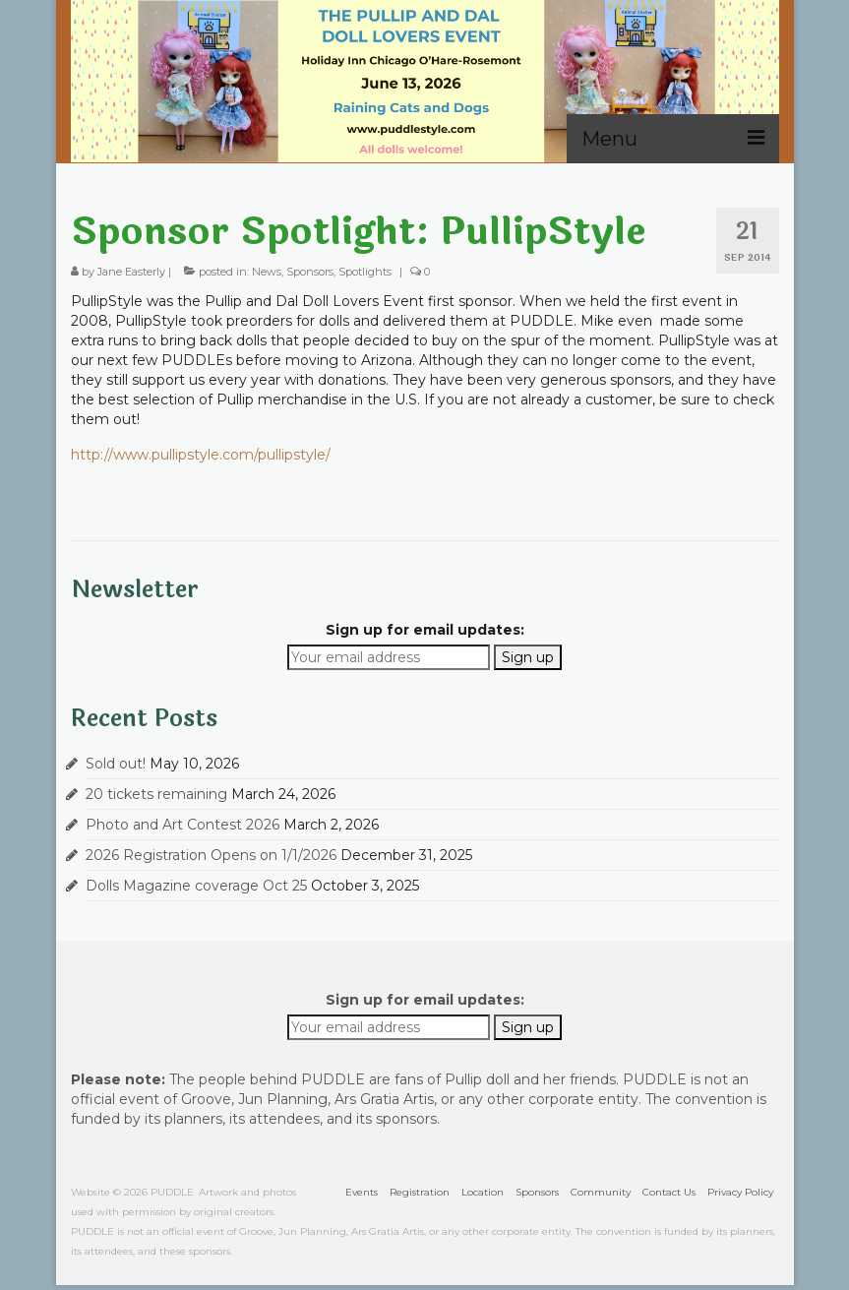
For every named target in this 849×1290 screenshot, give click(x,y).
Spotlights (365, 271)
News (266, 271)
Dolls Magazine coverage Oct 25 (196, 885)
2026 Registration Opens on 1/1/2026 (211, 855)
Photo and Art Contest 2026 (182, 824)
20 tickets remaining (156, 794)
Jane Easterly (131, 271)
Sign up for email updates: (425, 630)
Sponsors (310, 271)
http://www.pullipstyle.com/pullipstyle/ (201, 454)
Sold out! (116, 763)
